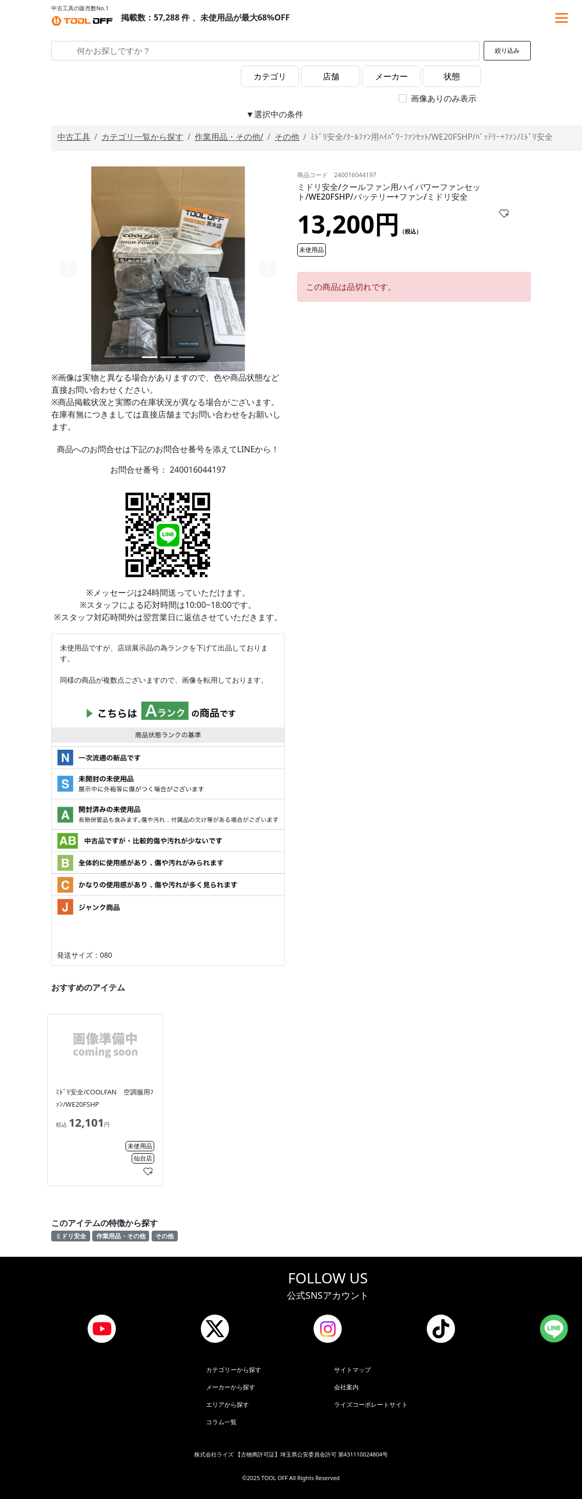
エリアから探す (227, 1404)
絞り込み (507, 50)
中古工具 (73, 136)
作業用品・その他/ (229, 136)
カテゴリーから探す (233, 1369)
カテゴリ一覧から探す (142, 136)
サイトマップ (352, 1369)
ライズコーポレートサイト (371, 1404)
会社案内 (346, 1387)
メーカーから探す (230, 1387)
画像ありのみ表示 (443, 98)
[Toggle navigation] (561, 18)
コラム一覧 (221, 1422)
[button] (68, 268)
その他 (287, 136)
